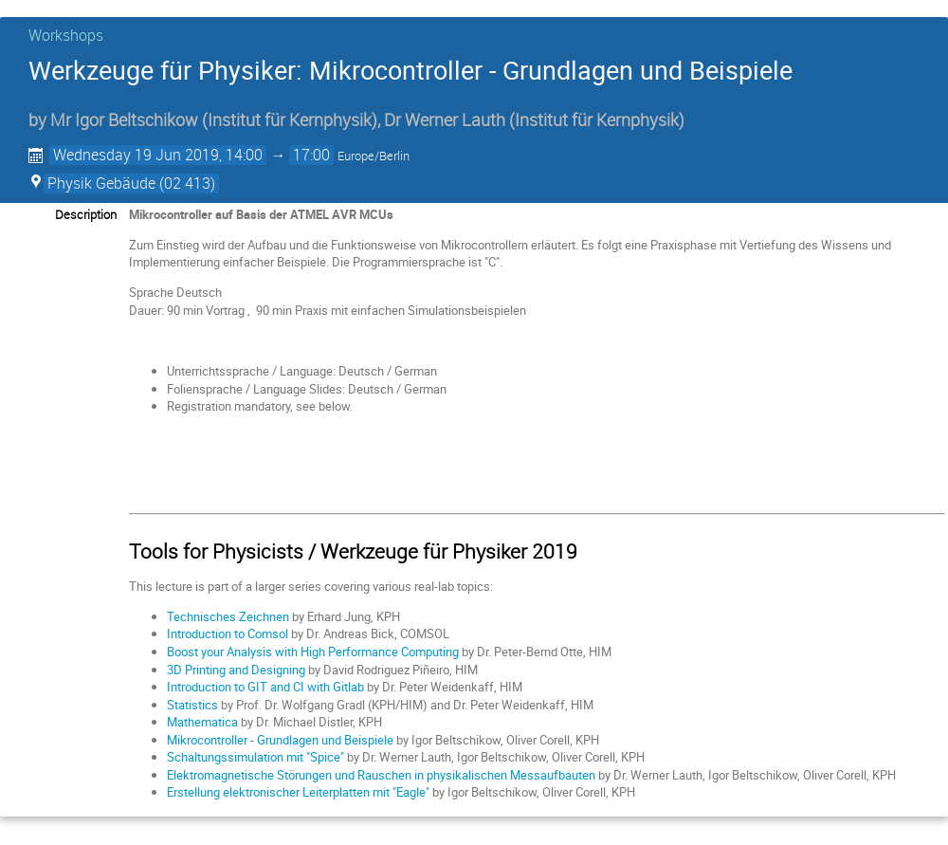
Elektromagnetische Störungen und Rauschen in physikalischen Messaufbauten (381, 774)
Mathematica (202, 721)
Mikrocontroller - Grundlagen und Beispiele (280, 739)
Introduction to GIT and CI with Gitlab (265, 686)
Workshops (65, 35)
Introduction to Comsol (227, 633)
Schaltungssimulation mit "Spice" (255, 756)
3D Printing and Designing (236, 669)
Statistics (192, 704)
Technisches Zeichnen (228, 616)
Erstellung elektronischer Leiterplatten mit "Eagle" (298, 791)
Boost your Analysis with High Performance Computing (313, 651)
